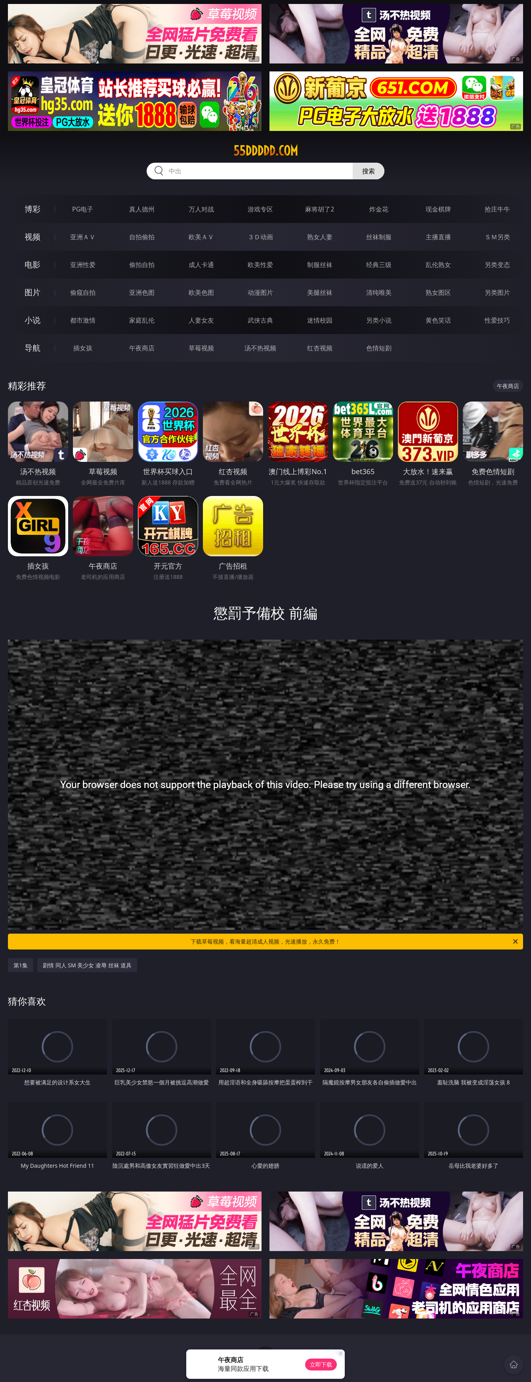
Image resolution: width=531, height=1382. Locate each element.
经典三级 (379, 264)
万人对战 (201, 209)
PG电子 (82, 209)
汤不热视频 (260, 348)
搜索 (368, 171)
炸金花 (378, 209)
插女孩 (82, 348)
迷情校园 (319, 320)
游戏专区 (260, 209)
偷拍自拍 (142, 264)
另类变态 (497, 264)
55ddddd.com (265, 151)
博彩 (32, 209)
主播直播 (438, 237)
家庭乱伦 (142, 320)
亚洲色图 (142, 292)
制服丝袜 (319, 264)
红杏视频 (319, 348)
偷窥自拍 (83, 292)
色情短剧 (379, 348)
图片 (32, 292)
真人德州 (142, 209)
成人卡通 (201, 264)
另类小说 (379, 320)
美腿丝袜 (319, 292)
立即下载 (321, 1364)
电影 (32, 264)
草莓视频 (201, 348)
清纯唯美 (379, 292)
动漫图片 (260, 292)
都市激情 (83, 320)
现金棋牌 (438, 209)
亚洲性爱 (83, 264)
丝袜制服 (379, 237)
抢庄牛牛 (497, 209)
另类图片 (497, 292)
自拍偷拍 (142, 237)
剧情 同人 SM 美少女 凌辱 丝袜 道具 (87, 965)
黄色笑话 (438, 320)
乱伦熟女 (438, 264)
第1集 (20, 965)
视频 (32, 236)
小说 (32, 320)
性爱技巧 (497, 320)
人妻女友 (201, 320)
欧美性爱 (260, 264)
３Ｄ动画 (260, 237)
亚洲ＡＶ (83, 237)
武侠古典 (260, 320)
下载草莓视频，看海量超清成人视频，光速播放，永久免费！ (355, 941)
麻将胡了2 (319, 209)
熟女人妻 (319, 237)
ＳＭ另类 (497, 237)
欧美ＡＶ (201, 237)
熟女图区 (438, 292)
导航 (32, 347)
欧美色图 (201, 292)
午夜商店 (142, 348)
